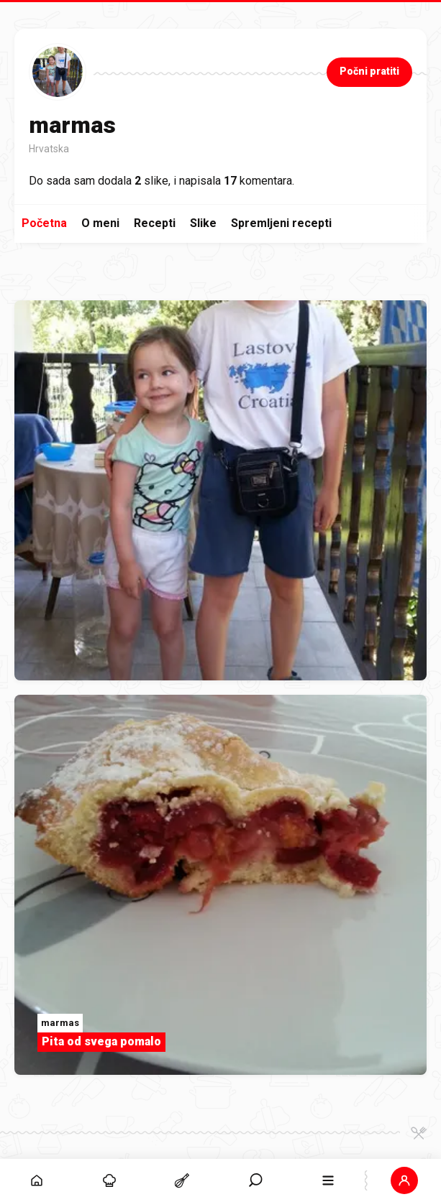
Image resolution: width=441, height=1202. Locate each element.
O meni (100, 223)
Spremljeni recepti (281, 223)
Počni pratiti (369, 71)
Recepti (155, 223)
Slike (203, 223)
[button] (404, 1180)
